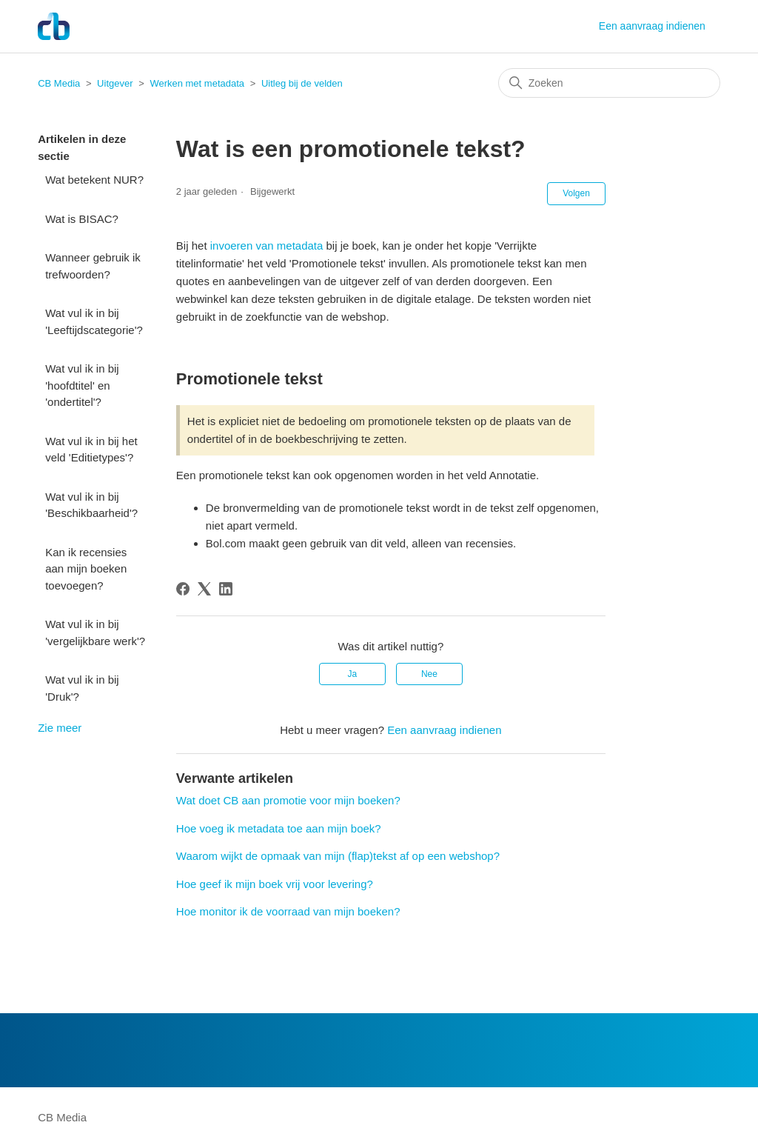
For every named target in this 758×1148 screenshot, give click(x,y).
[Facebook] (183, 588)
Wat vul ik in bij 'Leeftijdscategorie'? (94, 321)
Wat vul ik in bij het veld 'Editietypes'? (91, 449)
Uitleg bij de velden (302, 83)
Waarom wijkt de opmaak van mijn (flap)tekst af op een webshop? (338, 856)
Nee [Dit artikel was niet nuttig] (429, 674)
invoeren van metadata (265, 245)
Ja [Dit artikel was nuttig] (352, 674)
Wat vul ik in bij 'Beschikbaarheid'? (91, 505)
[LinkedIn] (225, 588)
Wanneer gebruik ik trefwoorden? (93, 266)
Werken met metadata (197, 83)
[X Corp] (204, 588)
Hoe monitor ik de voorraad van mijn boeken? (288, 911)
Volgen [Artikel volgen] (576, 193)
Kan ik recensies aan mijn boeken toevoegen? (86, 569)
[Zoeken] (609, 83)
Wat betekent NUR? (94, 179)
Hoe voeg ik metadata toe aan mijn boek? (278, 828)
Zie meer (59, 727)
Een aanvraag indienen (652, 26)
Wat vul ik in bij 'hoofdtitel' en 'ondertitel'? (81, 385)
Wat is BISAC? (81, 219)
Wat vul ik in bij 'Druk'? (81, 688)
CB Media (59, 83)
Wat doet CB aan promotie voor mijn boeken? (288, 800)
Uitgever (115, 83)
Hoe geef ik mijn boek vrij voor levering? (274, 884)
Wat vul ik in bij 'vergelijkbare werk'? (95, 632)
